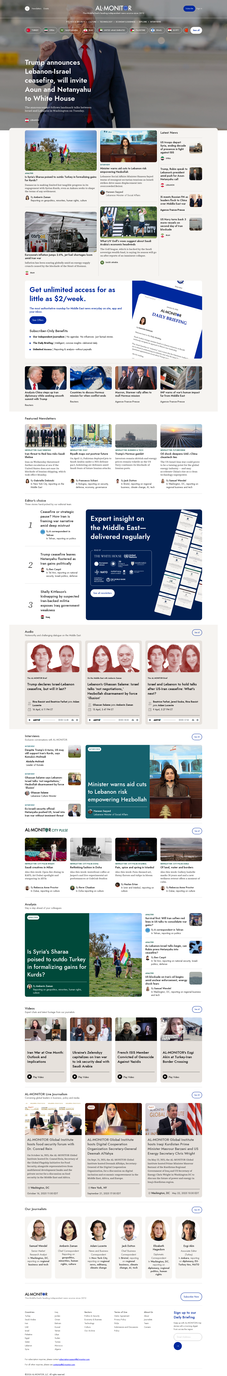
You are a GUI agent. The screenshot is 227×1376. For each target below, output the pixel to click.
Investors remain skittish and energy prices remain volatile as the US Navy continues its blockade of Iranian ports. (136, 463)
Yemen (57, 1330)
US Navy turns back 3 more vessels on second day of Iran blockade (173, 224)
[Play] (29, 720)
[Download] (72, 720)
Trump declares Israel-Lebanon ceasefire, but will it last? (50, 686)
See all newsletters (102, 593)
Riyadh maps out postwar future (89, 454)
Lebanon (28, 1345)
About (146, 1315)
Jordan (57, 1315)
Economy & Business (125, 22)
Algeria (58, 1349)
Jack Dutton (128, 1246)
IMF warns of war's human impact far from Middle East (180, 394)
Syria (27, 1349)
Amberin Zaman (68, 1246)
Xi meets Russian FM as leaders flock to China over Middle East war (174, 200)
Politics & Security (75, 22)
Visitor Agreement (121, 1315)
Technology (106, 22)
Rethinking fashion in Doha (86, 867)
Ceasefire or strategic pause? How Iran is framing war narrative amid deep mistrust (57, 518)
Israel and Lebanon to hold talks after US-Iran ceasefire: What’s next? (172, 689)
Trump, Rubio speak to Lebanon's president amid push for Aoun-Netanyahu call (173, 174)
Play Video (38, 1077)
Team (146, 1323)
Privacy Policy (120, 1319)
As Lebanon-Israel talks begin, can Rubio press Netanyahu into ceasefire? (166, 949)
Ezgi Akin (189, 1246)
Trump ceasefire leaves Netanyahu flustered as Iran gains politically (58, 559)
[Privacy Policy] (77, 720)
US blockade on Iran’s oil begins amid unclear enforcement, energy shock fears (166, 980)
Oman (57, 1319)
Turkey (27, 1315)
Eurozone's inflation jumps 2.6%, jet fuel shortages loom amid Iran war (59, 256)
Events (46, 8)
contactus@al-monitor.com (64, 1364)
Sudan (57, 1338)
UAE (27, 1327)
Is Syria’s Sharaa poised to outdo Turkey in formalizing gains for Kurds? (60, 178)
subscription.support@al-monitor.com (74, 1359)
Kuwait (57, 1327)
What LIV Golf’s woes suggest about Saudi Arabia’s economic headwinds (125, 242)
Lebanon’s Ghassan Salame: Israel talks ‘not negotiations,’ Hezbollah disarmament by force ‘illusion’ (113, 691)
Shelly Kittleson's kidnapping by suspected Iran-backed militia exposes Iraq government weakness (60, 601)
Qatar (27, 1341)
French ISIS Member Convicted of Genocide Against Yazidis (136, 1057)
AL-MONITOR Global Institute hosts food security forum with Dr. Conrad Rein (50, 1144)
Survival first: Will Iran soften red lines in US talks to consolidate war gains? (166, 921)
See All (197, 737)
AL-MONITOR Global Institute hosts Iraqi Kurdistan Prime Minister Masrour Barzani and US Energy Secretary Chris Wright (173, 1146)
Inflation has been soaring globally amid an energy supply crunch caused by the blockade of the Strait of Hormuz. (57, 264)
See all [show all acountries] (196, 30)
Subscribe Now (191, 1296)
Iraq (56, 1312)
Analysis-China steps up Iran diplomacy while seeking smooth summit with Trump (44, 396)
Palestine (28, 1334)
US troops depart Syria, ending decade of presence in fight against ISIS (173, 147)
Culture (92, 22)
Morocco (59, 1345)
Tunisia (57, 1341)
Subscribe (189, 8)
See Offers (37, 320)
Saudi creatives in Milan (39, 867)
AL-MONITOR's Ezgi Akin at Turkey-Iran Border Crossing (178, 1057)
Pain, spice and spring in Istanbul (134, 867)
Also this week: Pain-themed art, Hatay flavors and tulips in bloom (133, 873)
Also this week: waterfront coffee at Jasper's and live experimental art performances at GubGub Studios (89, 875)
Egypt (27, 1338)
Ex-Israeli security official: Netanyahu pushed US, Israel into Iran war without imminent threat (45, 812)
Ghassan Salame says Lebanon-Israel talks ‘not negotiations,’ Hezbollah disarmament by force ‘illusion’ (44, 783)
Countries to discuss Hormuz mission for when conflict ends (88, 394)
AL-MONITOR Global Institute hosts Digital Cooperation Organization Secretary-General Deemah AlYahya (112, 1146)
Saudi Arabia (30, 1319)
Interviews (155, 22)
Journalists (148, 1319)
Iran (26, 1323)
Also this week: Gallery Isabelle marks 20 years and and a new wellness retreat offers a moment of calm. (180, 876)
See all (197, 632)
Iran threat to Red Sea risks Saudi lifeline (45, 455)
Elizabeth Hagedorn (159, 1247)
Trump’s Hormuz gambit (129, 454)
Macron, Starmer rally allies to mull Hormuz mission (133, 394)
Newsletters (36, 8)
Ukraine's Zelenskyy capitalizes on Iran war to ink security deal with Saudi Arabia (90, 1059)
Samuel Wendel (38, 1246)
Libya (57, 1334)
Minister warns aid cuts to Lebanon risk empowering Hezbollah (123, 170)
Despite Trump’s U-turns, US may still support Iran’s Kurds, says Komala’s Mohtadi (44, 753)
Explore (143, 22)
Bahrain (58, 1323)
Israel (27, 1330)
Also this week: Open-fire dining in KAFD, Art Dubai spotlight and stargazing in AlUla (44, 875)
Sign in (199, 8)
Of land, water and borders (176, 867)
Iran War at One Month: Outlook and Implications (45, 1057)
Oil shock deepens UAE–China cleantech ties (178, 455)
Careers (147, 1327)
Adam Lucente (98, 1246)
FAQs (116, 1323)
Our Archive (89, 1330)
